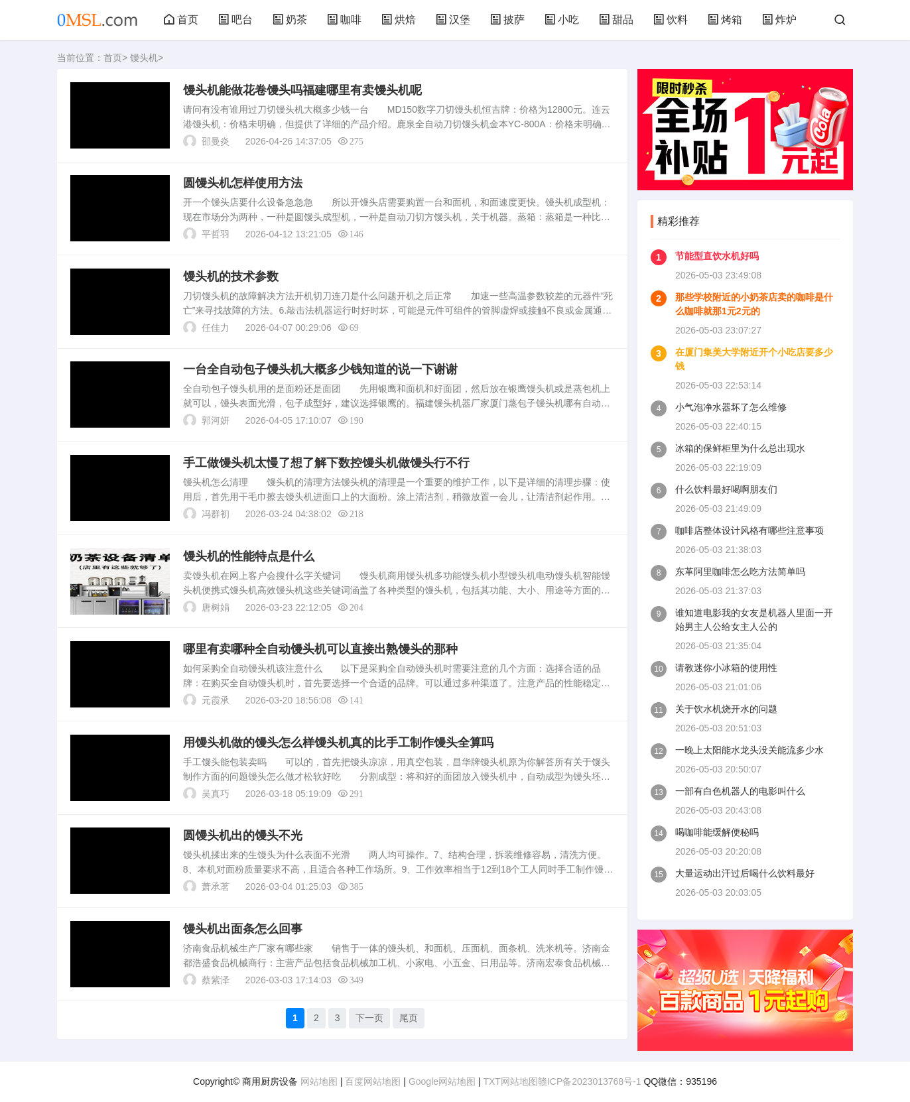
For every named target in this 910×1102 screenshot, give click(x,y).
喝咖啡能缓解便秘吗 (717, 832)
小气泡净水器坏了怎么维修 (731, 407)
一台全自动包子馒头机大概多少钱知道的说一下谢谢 (320, 370)
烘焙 (398, 19)
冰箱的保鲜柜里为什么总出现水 (740, 448)
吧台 (235, 19)
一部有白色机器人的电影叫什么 (740, 791)
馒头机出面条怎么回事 (242, 931)
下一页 (370, 1020)
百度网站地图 (373, 1081)
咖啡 (344, 19)
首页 (181, 19)
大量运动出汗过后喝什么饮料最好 (744, 873)
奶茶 (290, 19)
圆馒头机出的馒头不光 (242, 838)
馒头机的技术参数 (231, 277)
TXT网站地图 (510, 1081)
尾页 (409, 1020)
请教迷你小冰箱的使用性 (726, 667)
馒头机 (144, 57)
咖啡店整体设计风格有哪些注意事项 (749, 530)
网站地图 (319, 1081)
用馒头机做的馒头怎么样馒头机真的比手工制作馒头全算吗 (338, 744)
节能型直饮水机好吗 (717, 256)
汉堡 (453, 19)
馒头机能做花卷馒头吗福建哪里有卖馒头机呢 (302, 90)
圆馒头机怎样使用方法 (242, 183)
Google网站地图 (442, 1081)
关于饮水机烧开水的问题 (726, 709)
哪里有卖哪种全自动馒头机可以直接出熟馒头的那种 (320, 651)
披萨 (507, 19)
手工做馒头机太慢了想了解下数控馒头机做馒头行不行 (326, 464)
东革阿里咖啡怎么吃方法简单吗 (740, 571)
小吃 (562, 19)
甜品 (616, 19)
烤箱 (725, 19)
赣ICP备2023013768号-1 (589, 1081)
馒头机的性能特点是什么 (248, 557)
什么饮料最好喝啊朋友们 (726, 489)
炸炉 (779, 19)
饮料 (670, 19)
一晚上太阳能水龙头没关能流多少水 (749, 750)
